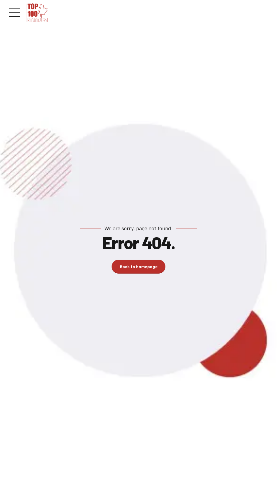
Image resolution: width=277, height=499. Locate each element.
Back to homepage (139, 266)
